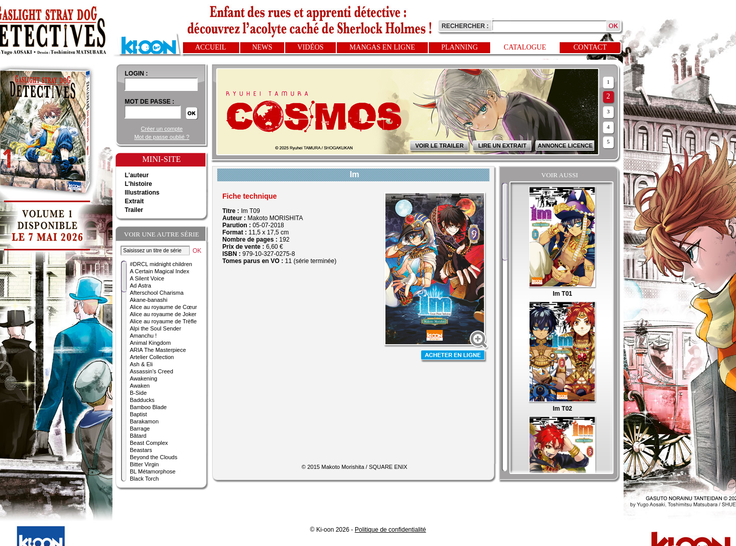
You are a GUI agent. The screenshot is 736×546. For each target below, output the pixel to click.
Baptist (138, 414)
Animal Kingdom (150, 343)
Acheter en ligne (454, 356)
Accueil (210, 47)
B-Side (138, 393)
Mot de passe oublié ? (162, 137)
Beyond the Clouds (153, 457)
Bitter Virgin (144, 464)
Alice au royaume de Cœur (163, 307)
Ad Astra (140, 285)
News (262, 47)
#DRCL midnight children (161, 264)
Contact (590, 47)
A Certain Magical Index (159, 271)
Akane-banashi (148, 300)
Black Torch (144, 479)
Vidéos (310, 47)
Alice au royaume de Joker (163, 314)
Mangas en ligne (382, 47)
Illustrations (142, 192)
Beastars (141, 450)
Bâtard (138, 436)
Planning (459, 47)
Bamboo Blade (148, 407)
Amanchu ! (143, 336)
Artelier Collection (152, 357)
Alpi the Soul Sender (155, 328)
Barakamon (144, 421)
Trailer (134, 209)
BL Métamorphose (152, 471)
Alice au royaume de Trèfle (163, 321)
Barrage (140, 428)
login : (136, 73)
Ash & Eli (141, 364)
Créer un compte (162, 129)
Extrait (134, 201)
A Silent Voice (147, 278)
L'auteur (137, 175)
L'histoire (138, 183)
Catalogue (525, 47)
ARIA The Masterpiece (158, 350)
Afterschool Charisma (156, 293)
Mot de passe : (149, 101)
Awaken (140, 386)
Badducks (142, 400)
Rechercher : (465, 26)
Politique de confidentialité (390, 529)
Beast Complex (149, 443)
